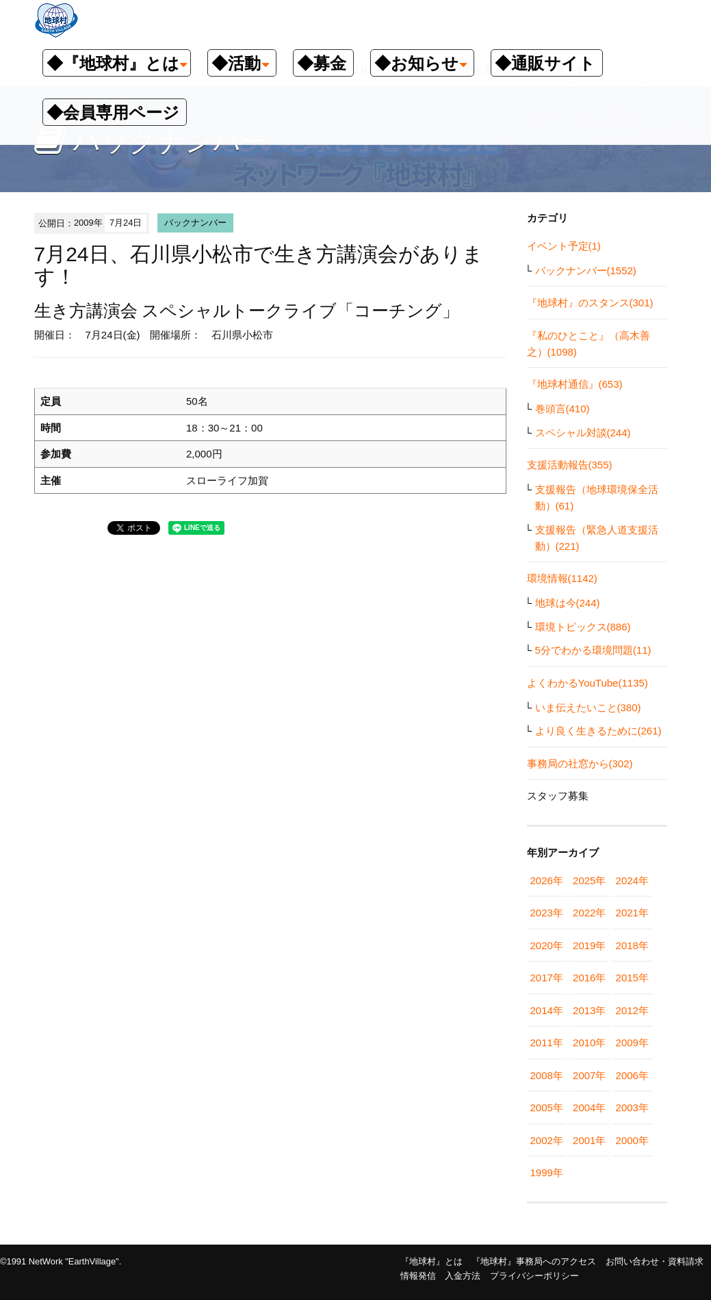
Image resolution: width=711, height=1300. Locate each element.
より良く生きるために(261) (598, 731)
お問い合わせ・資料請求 (654, 1261)
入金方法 (462, 1276)
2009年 (632, 1042)
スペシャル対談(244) (583, 432)
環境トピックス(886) (583, 627)
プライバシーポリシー (534, 1276)
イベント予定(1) (564, 246)
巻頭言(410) (562, 408)
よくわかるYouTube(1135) (587, 683)
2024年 (632, 880)
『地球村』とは (431, 1261)
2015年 (632, 977)
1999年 (546, 1172)
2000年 (632, 1140)
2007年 (589, 1075)
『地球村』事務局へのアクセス (533, 1261)
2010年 (589, 1042)
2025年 (589, 880)
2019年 (589, 945)
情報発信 (418, 1276)
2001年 (589, 1140)
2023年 (546, 912)
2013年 (589, 1010)
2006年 (632, 1075)
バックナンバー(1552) (585, 270)
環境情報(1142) (562, 578)
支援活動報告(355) (569, 464)
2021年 (632, 912)
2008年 (546, 1075)
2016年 (589, 977)
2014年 (546, 1010)
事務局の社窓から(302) (580, 763)
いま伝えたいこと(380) (588, 707)
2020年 (546, 945)
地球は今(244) (567, 603)
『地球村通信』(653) (575, 384)
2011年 (546, 1042)
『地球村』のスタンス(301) (590, 302)
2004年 (589, 1107)
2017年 (546, 977)
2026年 (546, 880)
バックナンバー (195, 222)
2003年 (632, 1107)
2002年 (546, 1140)
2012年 (632, 1010)
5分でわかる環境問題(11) (593, 650)
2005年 (546, 1107)
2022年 (589, 912)
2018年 (632, 945)
